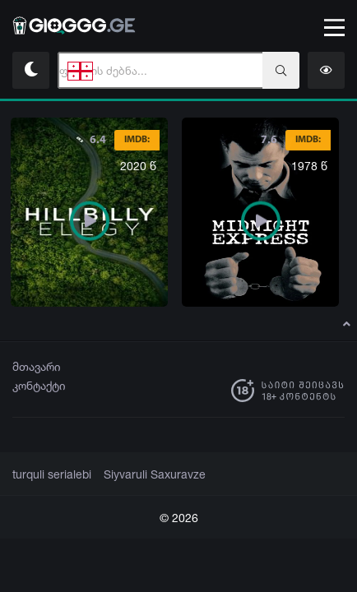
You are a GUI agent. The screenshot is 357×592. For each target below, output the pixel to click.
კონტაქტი (39, 385)
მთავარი (36, 366)
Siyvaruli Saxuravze (144, 474)
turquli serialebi (49, 474)
